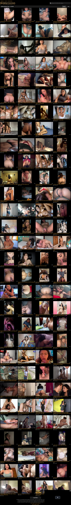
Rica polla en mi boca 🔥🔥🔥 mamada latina (26, 265)
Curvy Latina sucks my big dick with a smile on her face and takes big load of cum (44, 380)
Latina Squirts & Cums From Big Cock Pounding (8, 37)
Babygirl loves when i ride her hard (6, 347)
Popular (64, 6)
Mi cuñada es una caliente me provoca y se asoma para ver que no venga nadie (43, 396)
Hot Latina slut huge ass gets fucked (6, 233)
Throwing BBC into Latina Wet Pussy (24, 200)
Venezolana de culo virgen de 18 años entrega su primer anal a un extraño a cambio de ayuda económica (26, 348)
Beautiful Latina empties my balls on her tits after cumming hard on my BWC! (61, 364)
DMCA (34, 503)
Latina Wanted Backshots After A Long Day (7, 102)
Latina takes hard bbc (57, 135)
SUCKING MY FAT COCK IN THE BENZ (60, 298)
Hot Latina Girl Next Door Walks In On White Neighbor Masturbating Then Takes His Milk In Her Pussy (62, 413)
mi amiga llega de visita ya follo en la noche (43, 70)
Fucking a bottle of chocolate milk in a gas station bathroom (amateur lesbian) (26, 331)
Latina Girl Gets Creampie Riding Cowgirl (60, 379)
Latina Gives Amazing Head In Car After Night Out (8, 265)
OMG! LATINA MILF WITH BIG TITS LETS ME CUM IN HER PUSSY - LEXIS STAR (61, 119)
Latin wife (19, 461)
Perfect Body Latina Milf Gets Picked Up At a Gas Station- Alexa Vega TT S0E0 (26, 380)
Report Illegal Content (35, 504)
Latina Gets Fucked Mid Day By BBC (24, 428)
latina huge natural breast (22, 477)
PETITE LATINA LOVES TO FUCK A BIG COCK (26, 233)
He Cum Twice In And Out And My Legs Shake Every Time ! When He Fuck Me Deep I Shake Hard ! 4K (62, 71)
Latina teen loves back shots (5, 282)
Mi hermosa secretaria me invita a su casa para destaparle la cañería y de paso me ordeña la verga (26, 152)
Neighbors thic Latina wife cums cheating (60, 151)
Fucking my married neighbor (23, 298)
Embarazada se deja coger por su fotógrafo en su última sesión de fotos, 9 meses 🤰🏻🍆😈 (61, 315)
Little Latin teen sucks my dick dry (24, 86)
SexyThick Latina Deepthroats (58, 265)
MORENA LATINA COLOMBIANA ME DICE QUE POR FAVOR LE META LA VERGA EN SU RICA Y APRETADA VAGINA (8, 380)
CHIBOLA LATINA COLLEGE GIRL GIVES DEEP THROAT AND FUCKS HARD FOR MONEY (61, 282)
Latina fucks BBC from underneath (42, 282)
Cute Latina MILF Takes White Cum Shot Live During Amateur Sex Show (8, 364)
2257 (31, 503)
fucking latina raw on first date (5, 21)
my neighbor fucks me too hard (41, 265)
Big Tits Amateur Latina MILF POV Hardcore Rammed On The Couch (43, 217)
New (68, 6)
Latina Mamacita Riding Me (58, 428)
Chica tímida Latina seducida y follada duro (60, 102)
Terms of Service (37, 503)
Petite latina (2, 135)
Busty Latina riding (3, 151)
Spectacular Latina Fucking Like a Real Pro (43, 119)
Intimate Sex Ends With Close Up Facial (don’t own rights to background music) (61, 22)
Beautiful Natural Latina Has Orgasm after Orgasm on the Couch (7, 413)
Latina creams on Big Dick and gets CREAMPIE (26, 37)
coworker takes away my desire (58, 184)
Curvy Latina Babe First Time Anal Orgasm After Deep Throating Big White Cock (26, 413)
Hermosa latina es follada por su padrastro (43, 135)
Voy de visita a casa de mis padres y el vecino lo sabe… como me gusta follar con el (61, 87)
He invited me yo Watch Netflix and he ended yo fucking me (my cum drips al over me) (26, 22)
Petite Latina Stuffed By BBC (41, 477)
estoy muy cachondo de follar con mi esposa (8, 249)
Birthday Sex (55, 477)
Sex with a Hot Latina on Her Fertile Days (7, 428)
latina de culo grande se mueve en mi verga (43, 363)
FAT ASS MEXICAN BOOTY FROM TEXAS (43, 298)
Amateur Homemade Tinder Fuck (41, 151)
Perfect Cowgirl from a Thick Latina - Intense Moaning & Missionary (8, 494)
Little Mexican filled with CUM (41, 21)
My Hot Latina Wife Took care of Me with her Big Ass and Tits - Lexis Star (44, 413)
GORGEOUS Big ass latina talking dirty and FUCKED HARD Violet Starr (60, 396)
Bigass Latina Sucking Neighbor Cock (42, 37)
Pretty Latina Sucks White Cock (23, 184)
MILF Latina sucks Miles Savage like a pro (60, 347)
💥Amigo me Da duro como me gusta (6, 314)
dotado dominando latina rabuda (23, 363)
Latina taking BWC (21, 135)
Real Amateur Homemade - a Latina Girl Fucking (44, 428)
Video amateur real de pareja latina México (25, 249)
